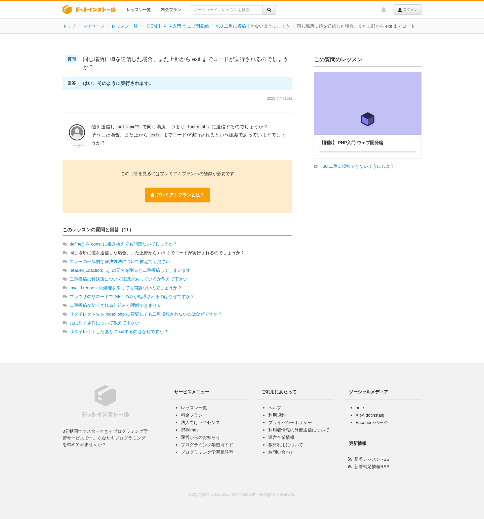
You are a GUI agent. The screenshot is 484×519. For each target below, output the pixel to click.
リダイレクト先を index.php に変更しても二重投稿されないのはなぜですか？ (146, 314)
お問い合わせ (281, 452)
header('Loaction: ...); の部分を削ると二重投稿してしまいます (130, 270)
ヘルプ (274, 407)
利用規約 (277, 415)
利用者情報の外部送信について (298, 429)
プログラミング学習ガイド (207, 444)
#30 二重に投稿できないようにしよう (252, 26)
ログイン (407, 9)
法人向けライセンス (200, 422)
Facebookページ (372, 422)
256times (190, 429)
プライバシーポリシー (290, 422)
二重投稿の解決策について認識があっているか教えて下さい (129, 279)
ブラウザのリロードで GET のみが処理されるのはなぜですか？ (132, 296)
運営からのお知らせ (200, 437)
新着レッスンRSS (372, 459)
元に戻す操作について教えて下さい (104, 322)
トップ (69, 26)
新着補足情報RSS (372, 466)
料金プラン (171, 9)
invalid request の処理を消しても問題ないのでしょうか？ (126, 287)
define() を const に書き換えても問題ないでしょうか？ (123, 244)
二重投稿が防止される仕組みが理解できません (115, 305)
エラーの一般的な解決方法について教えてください (120, 261)
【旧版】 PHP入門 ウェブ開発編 (177, 26)
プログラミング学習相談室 (207, 452)
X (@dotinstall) (370, 415)
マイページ (94, 26)
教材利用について (285, 444)
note (360, 407)
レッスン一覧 (139, 9)
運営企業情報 (281, 437)
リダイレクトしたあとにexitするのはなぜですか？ (119, 331)
